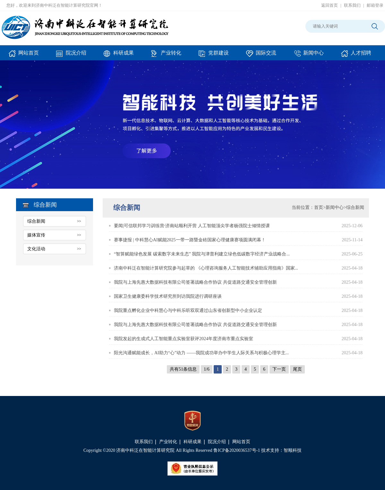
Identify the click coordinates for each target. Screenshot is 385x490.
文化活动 (36, 248)
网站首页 (24, 55)
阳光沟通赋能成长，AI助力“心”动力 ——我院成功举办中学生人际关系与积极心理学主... (201, 352)
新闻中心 (309, 55)
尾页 (297, 369)
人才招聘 (356, 55)
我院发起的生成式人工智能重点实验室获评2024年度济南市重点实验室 (183, 338)
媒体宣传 (36, 235)
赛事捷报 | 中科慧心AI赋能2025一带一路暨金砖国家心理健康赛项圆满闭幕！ (190, 239)
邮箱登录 (375, 5)
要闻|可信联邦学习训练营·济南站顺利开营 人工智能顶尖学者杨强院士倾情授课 (192, 225)
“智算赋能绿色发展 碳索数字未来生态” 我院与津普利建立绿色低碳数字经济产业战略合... (202, 254)
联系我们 (352, 5)
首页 (318, 207)
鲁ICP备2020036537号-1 (236, 450)
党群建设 (214, 55)
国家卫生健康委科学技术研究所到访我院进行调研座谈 (168, 296)
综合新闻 (36, 221)
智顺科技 (293, 450)
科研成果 (119, 55)
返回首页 (329, 5)
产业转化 (166, 55)
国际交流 (261, 55)
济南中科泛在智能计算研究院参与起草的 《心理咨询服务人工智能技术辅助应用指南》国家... (206, 268)
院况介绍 (71, 55)
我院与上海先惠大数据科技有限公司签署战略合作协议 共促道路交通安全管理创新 (195, 282)
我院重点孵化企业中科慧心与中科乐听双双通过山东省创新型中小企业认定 (188, 310)
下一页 (279, 369)
